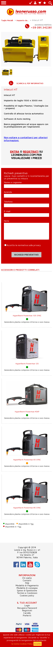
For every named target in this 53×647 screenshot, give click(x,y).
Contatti (27, 580)
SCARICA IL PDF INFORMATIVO (30, 83)
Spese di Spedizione (27, 590)
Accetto (37, 644)
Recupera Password (27, 608)
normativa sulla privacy (29, 245)
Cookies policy (27, 595)
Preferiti (27, 615)
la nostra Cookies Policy (22, 644)
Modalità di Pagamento (27, 585)
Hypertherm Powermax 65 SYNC (27, 460)
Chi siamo (27, 578)
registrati (30, 151)
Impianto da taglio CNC (23, 20)
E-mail (7, 211)
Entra (14, 151)
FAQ (27, 583)
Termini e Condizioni (27, 593)
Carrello (27, 613)
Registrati (27, 610)
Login (27, 605)
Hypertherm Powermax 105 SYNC (27, 315)
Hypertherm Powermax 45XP (27, 411)
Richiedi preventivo (26, 254)
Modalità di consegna (27, 588)
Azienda (8, 192)
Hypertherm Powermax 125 (27, 363)
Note (6, 221)
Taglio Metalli (7, 20)
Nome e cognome (13, 182)
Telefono (8, 201)
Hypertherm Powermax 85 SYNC (27, 508)
